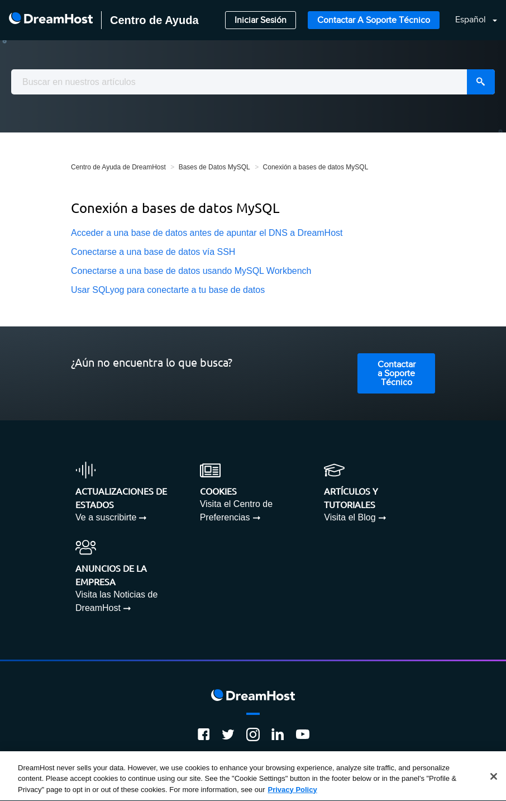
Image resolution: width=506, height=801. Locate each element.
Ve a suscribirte (105, 517)
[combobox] (253, 81)
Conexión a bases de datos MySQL (316, 167)
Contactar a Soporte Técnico (373, 20)
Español (471, 20)
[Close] (493, 777)
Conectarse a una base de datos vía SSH (153, 252)
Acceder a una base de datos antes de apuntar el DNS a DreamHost (207, 233)
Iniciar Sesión (261, 20)
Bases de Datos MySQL (214, 167)
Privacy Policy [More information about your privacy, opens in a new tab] (292, 791)
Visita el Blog (349, 517)
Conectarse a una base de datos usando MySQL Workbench (191, 271)
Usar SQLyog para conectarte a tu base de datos (168, 290)
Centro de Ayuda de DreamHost (118, 167)
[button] (469, 20)
